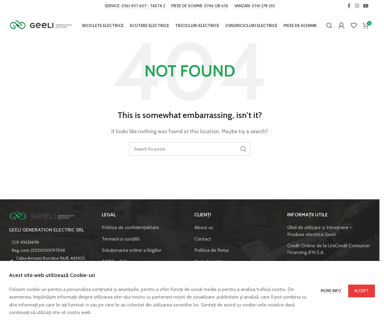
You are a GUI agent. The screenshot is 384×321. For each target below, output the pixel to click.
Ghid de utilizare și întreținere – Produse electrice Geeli (319, 231)
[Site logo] (41, 25)
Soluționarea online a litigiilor (131, 251)
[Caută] (329, 26)
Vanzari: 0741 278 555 (254, 6)
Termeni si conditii (120, 239)
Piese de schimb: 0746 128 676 (199, 6)
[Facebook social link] (349, 6)
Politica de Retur (211, 251)
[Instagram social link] (357, 6)
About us (203, 228)
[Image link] (42, 216)
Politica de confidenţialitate (130, 228)
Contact (202, 239)
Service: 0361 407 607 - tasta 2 (135, 6)
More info (331, 290)
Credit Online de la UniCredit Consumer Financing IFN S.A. (328, 249)
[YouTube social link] (366, 6)
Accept (361, 290)
